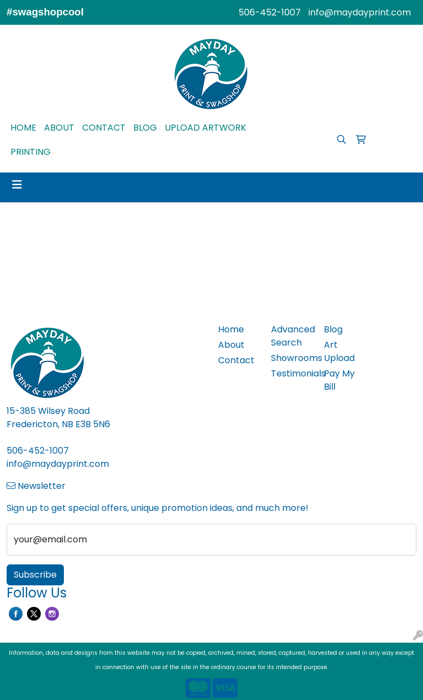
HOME (23, 127)
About (231, 344)
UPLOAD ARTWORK (205, 127)
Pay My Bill (339, 380)
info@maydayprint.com (359, 12)
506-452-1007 (269, 12)
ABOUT (59, 127)
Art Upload (339, 351)
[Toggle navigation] (17, 184)
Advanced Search (291, 336)
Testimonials (291, 373)
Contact (236, 360)
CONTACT (104, 127)
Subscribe (35, 574)
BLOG (145, 127)
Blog (333, 329)
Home (231, 329)
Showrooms (291, 358)
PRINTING (30, 152)
